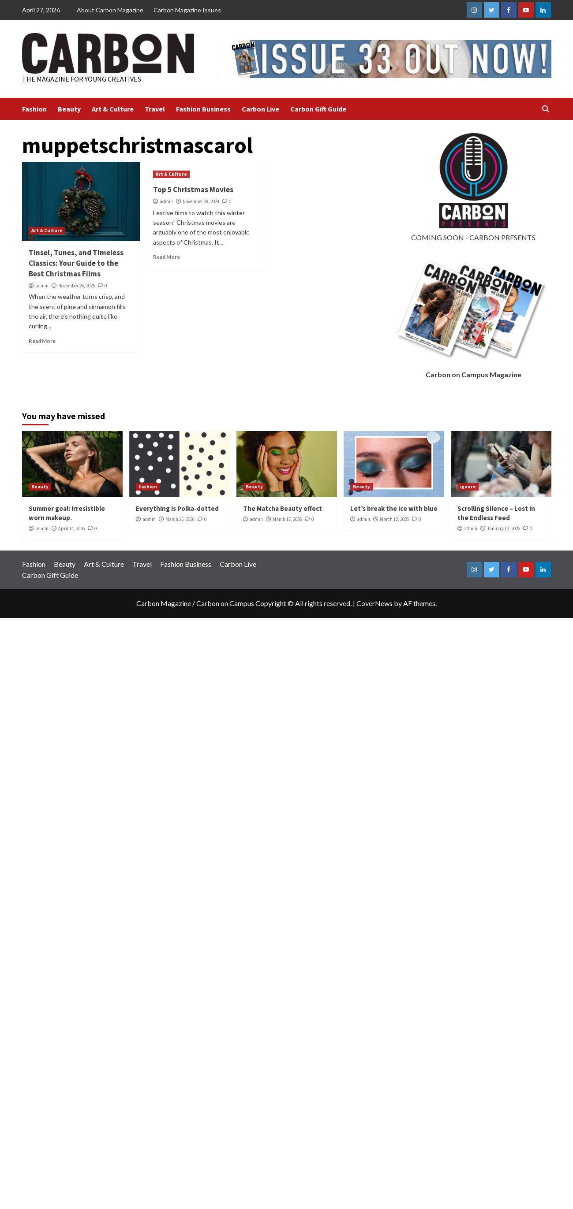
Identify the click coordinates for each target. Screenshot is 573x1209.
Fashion (34, 108)
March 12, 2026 (394, 519)
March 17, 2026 (287, 519)
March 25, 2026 (180, 519)
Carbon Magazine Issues (187, 10)
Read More (42, 341)
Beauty (69, 108)
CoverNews (374, 603)
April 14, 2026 (71, 528)
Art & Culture (113, 108)
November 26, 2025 (76, 286)
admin (42, 286)
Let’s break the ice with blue (394, 508)
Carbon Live (260, 108)
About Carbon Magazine (110, 10)
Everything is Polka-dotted (177, 508)
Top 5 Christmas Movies (193, 189)
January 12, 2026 (503, 528)
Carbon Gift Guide (318, 108)
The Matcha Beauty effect (282, 508)
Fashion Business (203, 108)
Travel (155, 108)
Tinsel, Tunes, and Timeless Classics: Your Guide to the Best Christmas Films (76, 263)
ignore (468, 487)
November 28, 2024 (201, 201)
